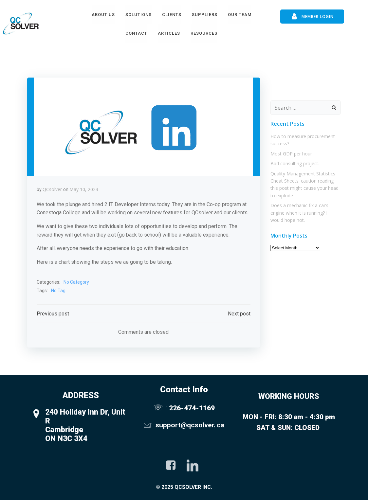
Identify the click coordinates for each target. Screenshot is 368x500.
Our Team (239, 14)
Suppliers (204, 14)
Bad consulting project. (294, 163)
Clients (171, 14)
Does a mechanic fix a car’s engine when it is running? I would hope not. (305, 212)
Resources (204, 33)
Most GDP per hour (291, 153)
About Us (103, 14)
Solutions (138, 14)
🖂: (148, 425)
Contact (136, 33)
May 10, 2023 (83, 189)
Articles (169, 33)
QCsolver (52, 189)
